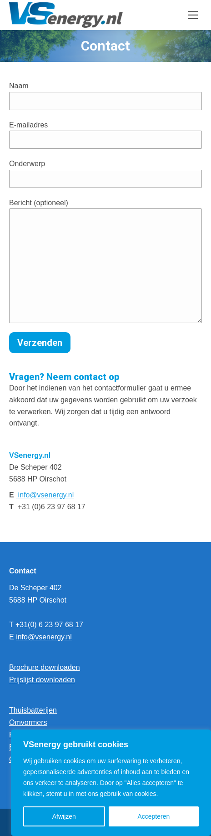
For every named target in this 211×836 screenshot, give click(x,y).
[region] (111, 783)
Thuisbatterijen (33, 710)
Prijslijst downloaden (42, 680)
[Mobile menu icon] (193, 15)
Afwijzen (64, 816)
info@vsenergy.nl (45, 495)
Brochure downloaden (44, 667)
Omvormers (28, 722)
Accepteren (153, 816)
